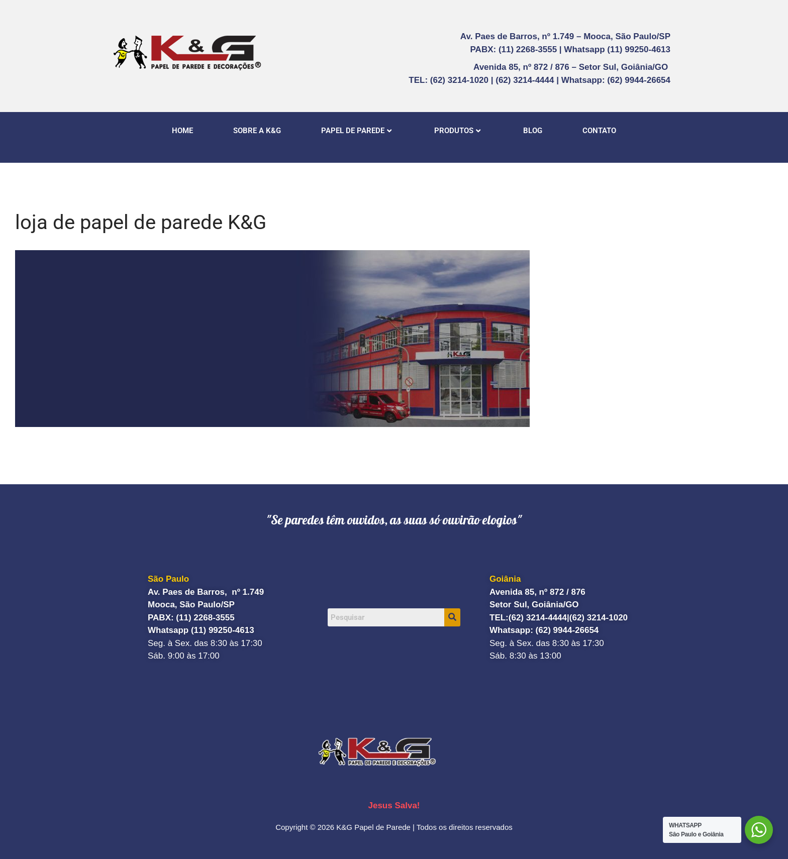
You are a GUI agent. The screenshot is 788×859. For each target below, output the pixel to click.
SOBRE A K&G (257, 130)
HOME (182, 130)
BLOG (532, 130)
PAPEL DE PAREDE (356, 130)
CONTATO (599, 130)
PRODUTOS (457, 130)
